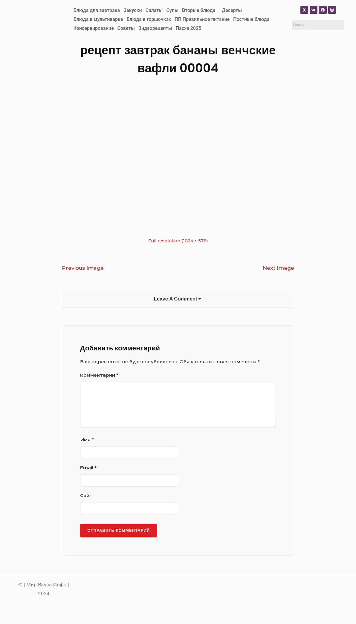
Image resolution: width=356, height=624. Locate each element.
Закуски (132, 10)
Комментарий (99, 376)
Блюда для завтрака (97, 10)
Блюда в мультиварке (98, 19)
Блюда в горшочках (148, 19)
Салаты (154, 10)
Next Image (278, 268)
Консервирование (94, 28)
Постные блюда (251, 19)
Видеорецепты (155, 28)
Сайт (86, 496)
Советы (126, 28)
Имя (87, 441)
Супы (172, 10)
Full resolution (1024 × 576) (178, 240)
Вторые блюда (198, 10)
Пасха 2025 (188, 28)
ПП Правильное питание (202, 19)
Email (88, 469)
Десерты (232, 10)
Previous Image (83, 268)
